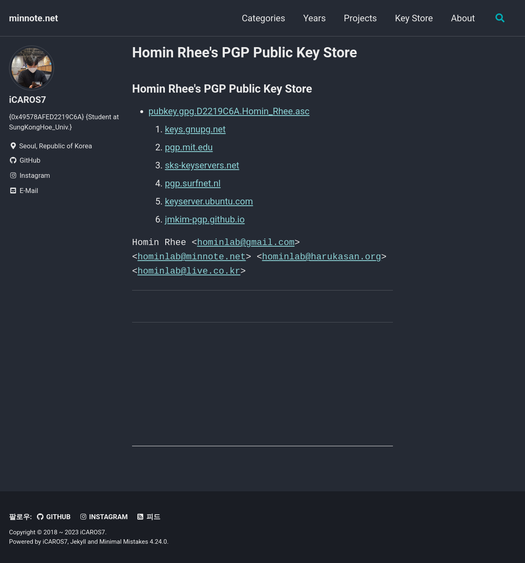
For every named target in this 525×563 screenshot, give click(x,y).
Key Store (414, 18)
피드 (148, 516)
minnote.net (33, 18)
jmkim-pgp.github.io (205, 219)
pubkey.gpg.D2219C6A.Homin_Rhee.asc (229, 111)
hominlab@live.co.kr (188, 269)
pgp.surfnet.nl (193, 183)
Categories (263, 18)
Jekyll (78, 540)
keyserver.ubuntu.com (209, 201)
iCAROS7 (27, 100)
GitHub (53, 516)
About (463, 18)
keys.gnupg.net (195, 129)
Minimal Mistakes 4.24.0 (133, 540)
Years (314, 18)
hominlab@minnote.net (191, 256)
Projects (360, 18)
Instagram (103, 516)
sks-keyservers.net (202, 165)
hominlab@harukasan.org (321, 256)
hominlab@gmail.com (245, 242)
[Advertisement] (262, 387)
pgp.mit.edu (189, 147)
